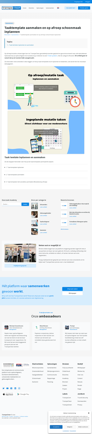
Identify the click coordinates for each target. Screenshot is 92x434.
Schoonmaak (36, 379)
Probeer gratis (84, 8)
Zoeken (26, 204)
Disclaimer (16, 417)
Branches (31, 8)
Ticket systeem (52, 56)
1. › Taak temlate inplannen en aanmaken (20, 45)
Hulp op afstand (67, 368)
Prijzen (64, 389)
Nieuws (80, 382)
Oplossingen (39, 8)
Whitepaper (72, 294)
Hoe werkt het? (70, 8)
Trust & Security (83, 398)
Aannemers (9, 23)
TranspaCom (66, 398)
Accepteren (56, 427)
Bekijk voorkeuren (83, 427)
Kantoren (35, 382)
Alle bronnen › (65, 229)
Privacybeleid (73, 431)
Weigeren (69, 427)
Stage (79, 389)
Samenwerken (50, 8)
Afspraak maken (72, 289)
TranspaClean (66, 402)
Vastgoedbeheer (37, 375)
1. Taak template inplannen (15, 167)
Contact (80, 379)
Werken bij (81, 372)
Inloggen (87, 1)
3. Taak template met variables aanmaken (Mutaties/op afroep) (26, 182)
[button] (89, 413)
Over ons (80, 375)
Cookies (11, 417)
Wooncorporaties (37, 368)
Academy (65, 379)
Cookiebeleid (66, 431)
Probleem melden (24, 417)
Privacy (80, 405)
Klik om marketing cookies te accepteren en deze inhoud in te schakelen (46, 87)
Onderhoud (66, 372)
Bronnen (65, 382)
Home (24, 8)
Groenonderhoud (37, 372)
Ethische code (5, 417)
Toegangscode (78, 1)
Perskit (80, 386)
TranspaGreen (67, 405)
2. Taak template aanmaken (15, 175)
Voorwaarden (82, 402)
